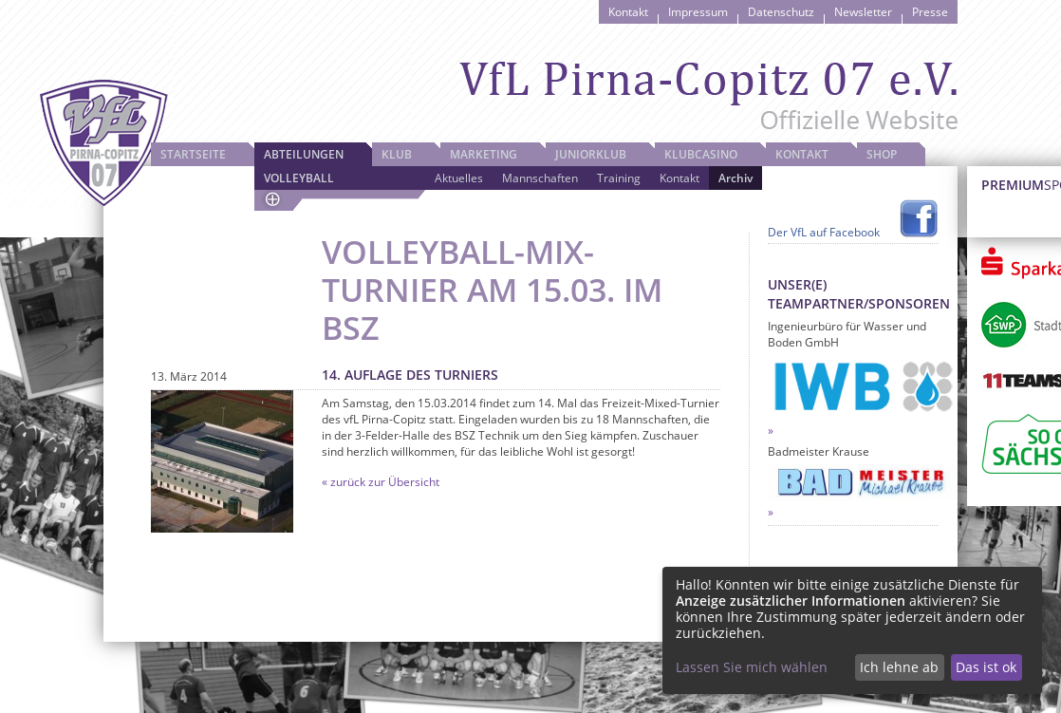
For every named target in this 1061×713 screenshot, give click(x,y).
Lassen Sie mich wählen (752, 667)
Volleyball (299, 178)
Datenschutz (781, 12)
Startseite (193, 154)
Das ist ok (986, 667)
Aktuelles (459, 178)
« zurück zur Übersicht (380, 482)
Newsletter (863, 12)
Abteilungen (304, 154)
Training (619, 178)
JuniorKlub (590, 154)
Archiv (735, 178)
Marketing (483, 154)
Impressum (698, 12)
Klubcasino (700, 154)
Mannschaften (540, 178)
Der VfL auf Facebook (824, 232)
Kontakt (628, 12)
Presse (930, 12)
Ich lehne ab (899, 667)
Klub (397, 154)
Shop (881, 154)
